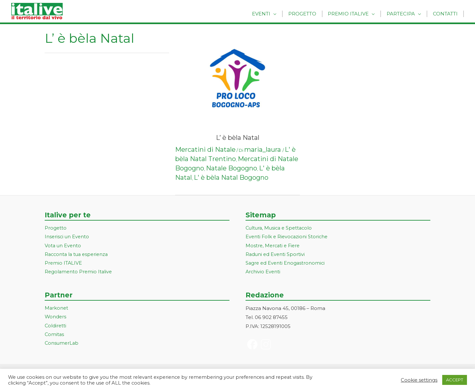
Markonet (57, 309)
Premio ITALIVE (64, 264)
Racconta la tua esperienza (78, 255)
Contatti (446, 14)
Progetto (309, 14)
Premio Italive (353, 14)
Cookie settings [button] (419, 380)
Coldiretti (56, 327)
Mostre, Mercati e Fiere (274, 246)
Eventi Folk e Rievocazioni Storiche (288, 237)
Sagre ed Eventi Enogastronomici (286, 264)
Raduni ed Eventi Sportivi (276, 255)
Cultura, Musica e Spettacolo (280, 228)
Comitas (55, 336)
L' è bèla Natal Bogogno (231, 177)
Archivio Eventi (263, 273)
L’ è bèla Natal (237, 137)
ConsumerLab (62, 345)
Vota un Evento (63, 246)
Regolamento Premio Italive (79, 273)
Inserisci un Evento (67, 237)
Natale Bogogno (231, 168)
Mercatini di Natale (205, 149)
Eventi (269, 14)
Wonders (56, 318)
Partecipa (404, 14)
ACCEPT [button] (454, 379)
